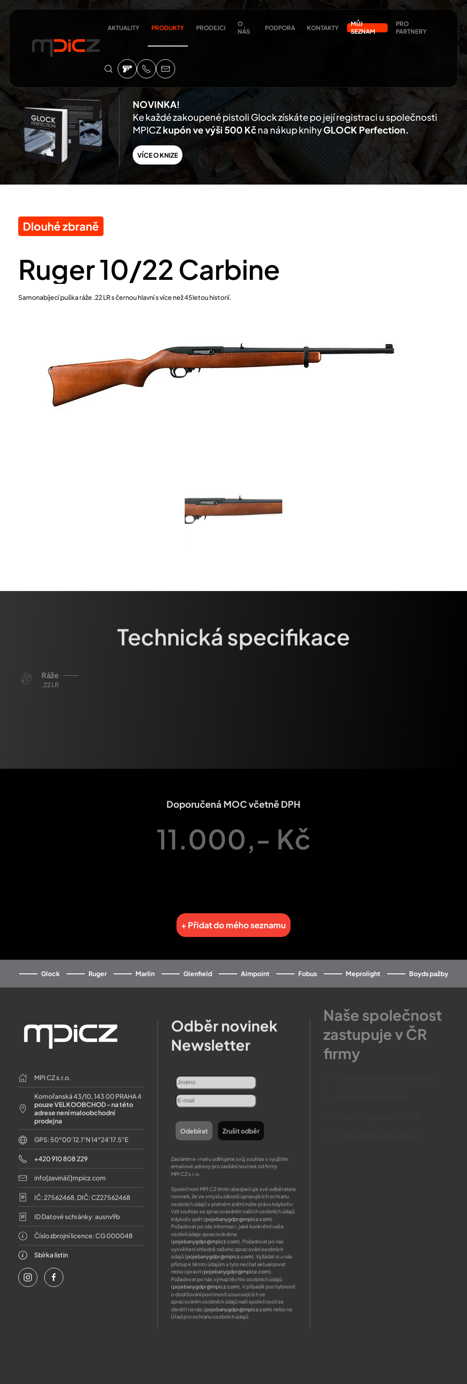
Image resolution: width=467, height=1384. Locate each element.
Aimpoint (255, 966)
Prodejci (211, 27)
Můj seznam (363, 27)
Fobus (307, 966)
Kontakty (323, 27)
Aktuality (124, 27)
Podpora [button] (280, 27)
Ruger (97, 966)
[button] (108, 69)
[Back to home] (66, 49)
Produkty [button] (167, 27)
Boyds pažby (428, 966)
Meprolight (363, 966)
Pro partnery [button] (411, 27)
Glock (50, 966)
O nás (244, 27)
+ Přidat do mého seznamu (233, 917)
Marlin (145, 966)
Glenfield (197, 966)
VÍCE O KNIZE (157, 155)
